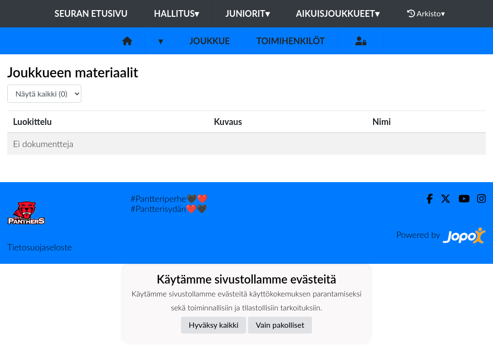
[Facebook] (426, 199)
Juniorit (247, 13)
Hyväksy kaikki (213, 324)
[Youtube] (460, 199)
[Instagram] (477, 199)
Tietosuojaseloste (39, 247)
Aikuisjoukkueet (337, 13)
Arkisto (426, 13)
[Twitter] (442, 199)
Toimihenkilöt (290, 41)
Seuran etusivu (91, 13)
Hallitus (176, 13)
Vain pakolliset (280, 324)
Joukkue (209, 41)
